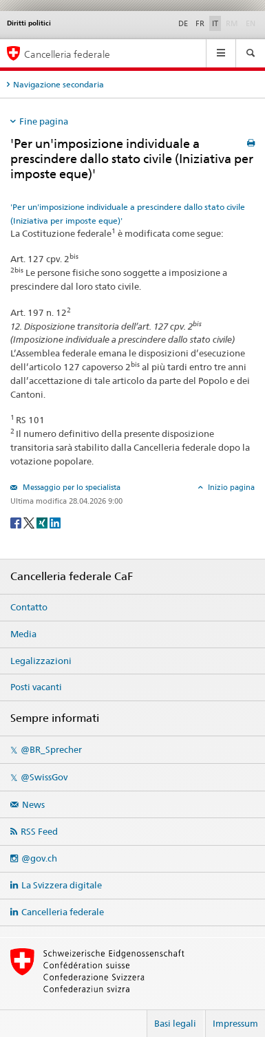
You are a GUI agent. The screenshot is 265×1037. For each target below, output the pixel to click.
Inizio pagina (230, 487)
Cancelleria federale (62, 911)
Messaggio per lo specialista (70, 487)
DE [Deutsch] (183, 23)
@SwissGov (44, 776)
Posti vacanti (36, 686)
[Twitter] (29, 522)
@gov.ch (39, 858)
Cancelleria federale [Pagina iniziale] (67, 54)
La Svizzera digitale (61, 884)
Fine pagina (43, 121)
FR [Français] (199, 23)
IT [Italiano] (215, 23)
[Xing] (43, 522)
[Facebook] (16, 522)
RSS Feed (39, 831)
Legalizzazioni (41, 660)
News (33, 804)
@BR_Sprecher (51, 749)
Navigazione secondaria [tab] (58, 84)
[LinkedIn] (55, 522)
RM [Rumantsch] (232, 23)
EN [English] (250, 23)
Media (23, 633)
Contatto (28, 606)
